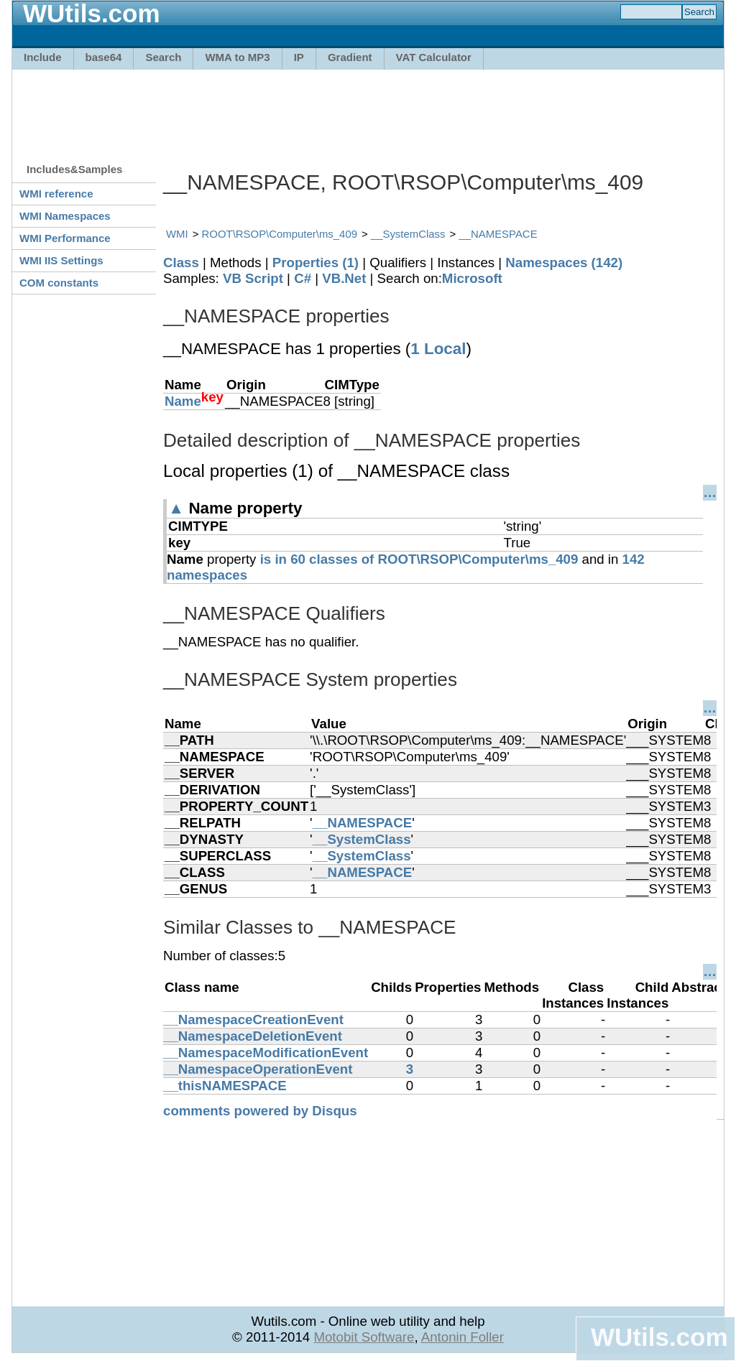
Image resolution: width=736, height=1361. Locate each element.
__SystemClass (408, 234)
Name (183, 401)
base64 (104, 57)
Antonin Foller (462, 1336)
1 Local (438, 349)
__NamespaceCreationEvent (253, 1019)
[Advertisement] (368, 109)
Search (163, 57)
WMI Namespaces (65, 216)
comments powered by (260, 1110)
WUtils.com (659, 1337)
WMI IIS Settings (61, 260)
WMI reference (56, 193)
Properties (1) (315, 262)
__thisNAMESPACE (225, 1085)
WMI (177, 234)
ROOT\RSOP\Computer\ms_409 (279, 234)
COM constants (58, 283)
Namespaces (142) (563, 262)
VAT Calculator (434, 57)
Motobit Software (363, 1336)
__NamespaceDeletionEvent (252, 1036)
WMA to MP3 (237, 57)
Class (181, 262)
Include (43, 57)
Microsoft (472, 278)
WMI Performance (65, 238)
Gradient (350, 57)
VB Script (253, 278)
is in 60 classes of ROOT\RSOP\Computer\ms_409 (419, 559)
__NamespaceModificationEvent (265, 1052)
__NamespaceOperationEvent (257, 1069)
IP (299, 57)
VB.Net (344, 278)
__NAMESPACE (498, 234)
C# (302, 278)
